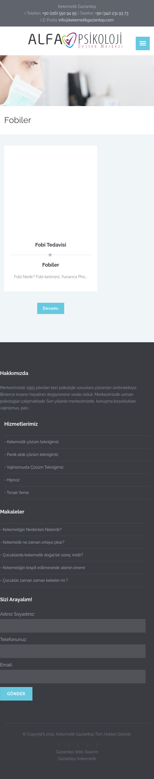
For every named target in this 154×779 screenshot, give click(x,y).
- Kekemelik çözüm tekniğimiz (31, 442)
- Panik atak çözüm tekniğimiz (31, 454)
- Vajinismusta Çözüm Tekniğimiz (34, 467)
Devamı (51, 308)
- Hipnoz (12, 480)
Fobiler (50, 265)
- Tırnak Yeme (16, 492)
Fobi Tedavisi (50, 245)
